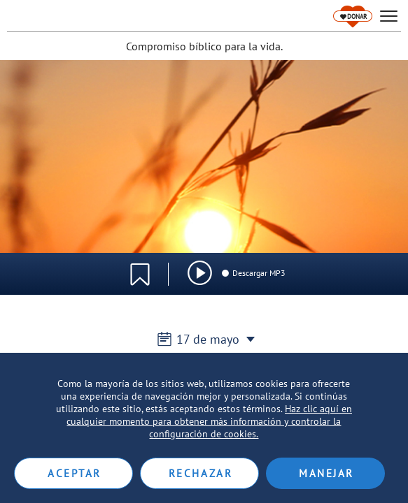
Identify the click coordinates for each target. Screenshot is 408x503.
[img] (200, 273)
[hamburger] (389, 16)
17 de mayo (204, 339)
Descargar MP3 (253, 273)
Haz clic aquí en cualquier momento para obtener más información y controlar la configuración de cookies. (209, 421)
